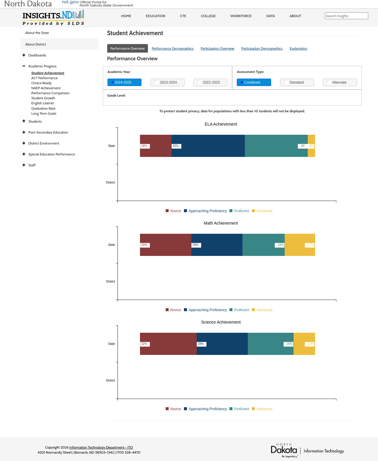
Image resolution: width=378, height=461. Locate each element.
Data (270, 16)
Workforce (241, 16)
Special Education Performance (51, 154)
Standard (294, 82)
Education (155, 16)
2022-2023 (208, 82)
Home (126, 16)
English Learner (42, 103)
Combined (250, 82)
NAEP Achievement (46, 88)
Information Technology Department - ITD (101, 447)
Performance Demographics (173, 48)
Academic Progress (42, 66)
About (295, 16)
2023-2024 (165, 82)
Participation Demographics (261, 48)
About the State (37, 32)
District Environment (43, 143)
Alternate (336, 82)
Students (35, 121)
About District (35, 44)
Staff (32, 165)
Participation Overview (217, 48)
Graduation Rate (43, 108)
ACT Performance (44, 78)
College (208, 16)
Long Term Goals (43, 113)
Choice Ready (41, 83)
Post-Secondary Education (48, 132)
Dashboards (37, 55)
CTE (183, 16)
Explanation (298, 48)
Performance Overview (127, 48)
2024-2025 (121, 82)
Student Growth (43, 98)
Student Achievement (47, 73)
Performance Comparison (50, 93)
